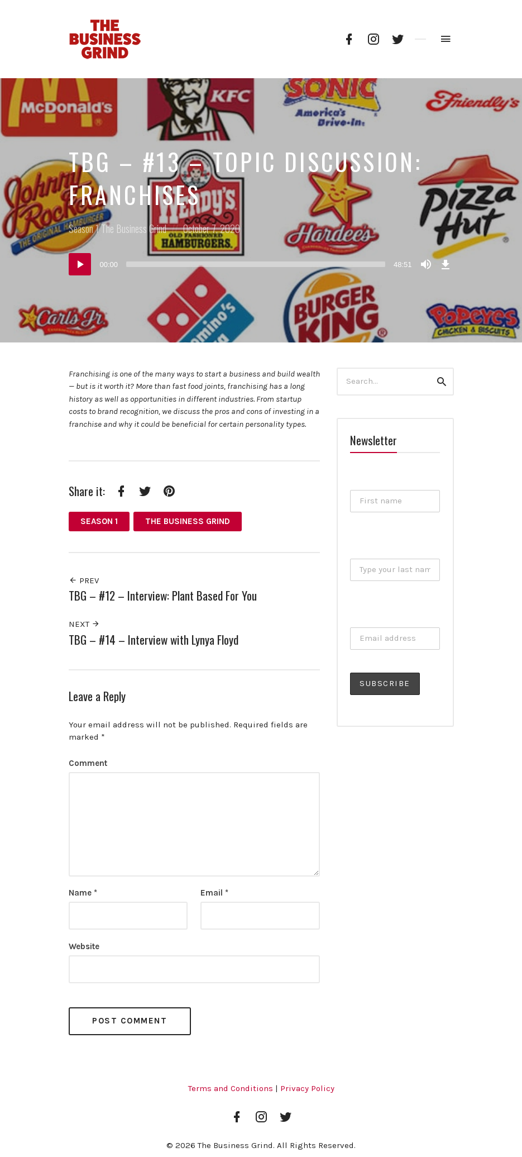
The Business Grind (133, 228)
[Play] (80, 264)
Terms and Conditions (230, 1088)
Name (83, 893)
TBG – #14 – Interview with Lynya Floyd (153, 639)
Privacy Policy (307, 1088)
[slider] (255, 264)
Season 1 (84, 228)
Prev (84, 580)
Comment (88, 763)
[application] (261, 264)
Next (84, 624)
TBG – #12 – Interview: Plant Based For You (163, 595)
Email (214, 893)
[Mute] (426, 264)
